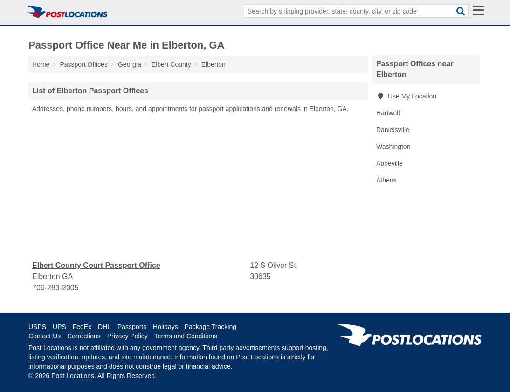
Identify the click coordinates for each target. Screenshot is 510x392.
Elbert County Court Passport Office (96, 265)
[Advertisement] (198, 187)
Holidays (165, 326)
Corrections (84, 336)
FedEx (82, 326)
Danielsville (392, 129)
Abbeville (389, 163)
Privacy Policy (127, 336)
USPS (37, 326)
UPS (59, 326)
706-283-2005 (55, 288)
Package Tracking (210, 326)
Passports (131, 326)
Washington (393, 146)
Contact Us (44, 336)
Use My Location (406, 96)
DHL (104, 326)
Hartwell (388, 113)
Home (40, 64)
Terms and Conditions (185, 336)
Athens (386, 180)
